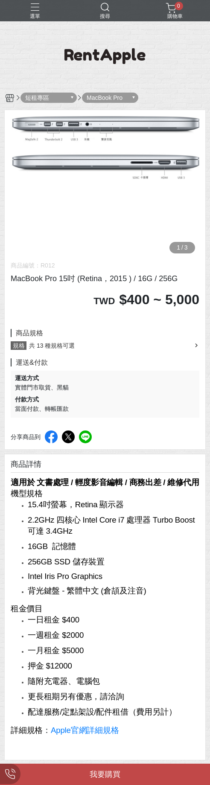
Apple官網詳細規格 (85, 730)
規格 (19, 345)
